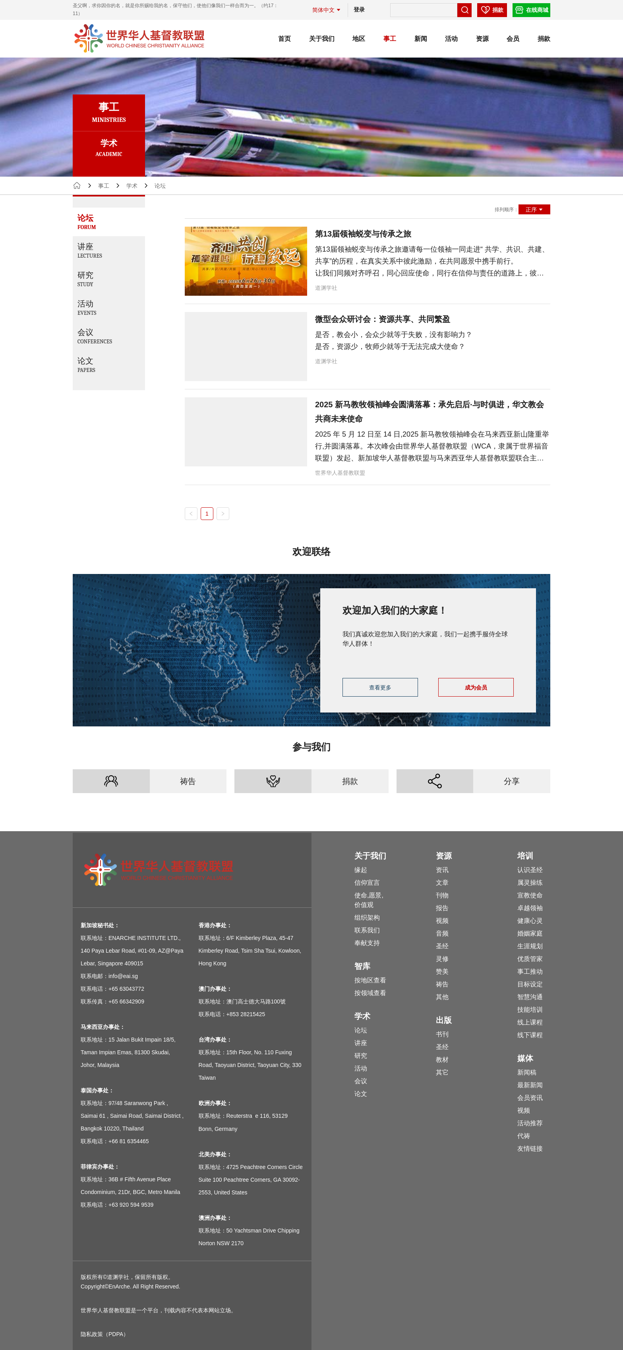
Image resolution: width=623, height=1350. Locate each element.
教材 (442, 1059)
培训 (525, 855)
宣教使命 (530, 895)
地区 (358, 38)
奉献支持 (367, 943)
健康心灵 (530, 920)
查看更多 (380, 687)
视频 (442, 920)
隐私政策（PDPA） (105, 1334)
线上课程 (530, 1022)
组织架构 (367, 917)
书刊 (442, 1034)
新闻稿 (526, 1072)
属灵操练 (530, 882)
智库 (362, 966)
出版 (444, 1020)
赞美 (442, 971)
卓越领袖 (530, 908)
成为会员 (476, 687)
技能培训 (530, 1009)
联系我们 (367, 930)
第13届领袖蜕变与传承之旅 (363, 233)
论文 (360, 1093)
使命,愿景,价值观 (368, 900)
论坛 (360, 1030)
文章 (442, 882)
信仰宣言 (367, 882)
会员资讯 (530, 1097)
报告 (442, 908)
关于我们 (322, 38)
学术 (131, 186)
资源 (482, 38)
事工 (389, 38)
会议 (360, 1081)
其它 (442, 1072)
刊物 (442, 895)
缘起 (360, 870)
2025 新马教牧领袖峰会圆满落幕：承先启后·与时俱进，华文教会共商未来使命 (429, 411)
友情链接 (530, 1148)
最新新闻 (530, 1085)
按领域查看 (370, 993)
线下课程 (530, 1035)
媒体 (525, 1058)
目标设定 (530, 984)
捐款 (544, 38)
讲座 (360, 1043)
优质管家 (530, 958)
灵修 (442, 958)
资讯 (442, 870)
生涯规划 (530, 946)
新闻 (420, 38)
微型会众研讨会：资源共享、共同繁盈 (382, 319)
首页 (284, 38)
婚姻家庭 (530, 933)
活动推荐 (530, 1123)
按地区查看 (370, 980)
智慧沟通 (530, 997)
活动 (451, 38)
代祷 (523, 1135)
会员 (513, 38)
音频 (442, 933)
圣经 (442, 946)
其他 (442, 997)
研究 (360, 1055)
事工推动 (530, 971)
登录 (359, 9)
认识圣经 (530, 870)
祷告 (188, 781)
